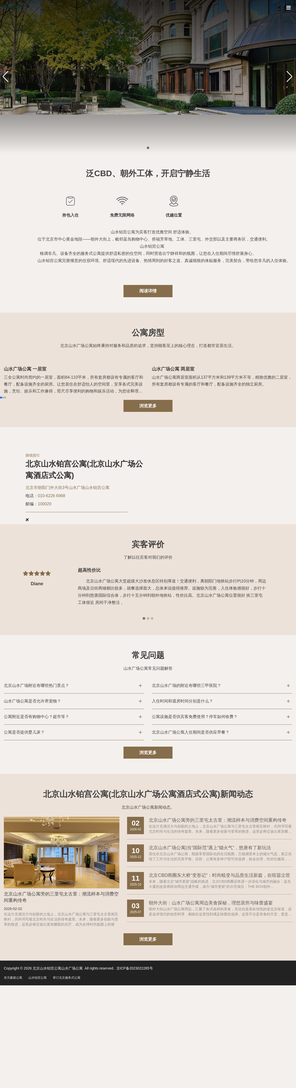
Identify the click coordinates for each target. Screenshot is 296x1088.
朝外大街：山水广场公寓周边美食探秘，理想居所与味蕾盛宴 (211, 976)
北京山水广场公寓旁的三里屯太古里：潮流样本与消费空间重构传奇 (61, 970)
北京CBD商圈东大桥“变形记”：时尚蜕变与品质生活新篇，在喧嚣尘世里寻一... (219, 949)
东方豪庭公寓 (13, 1052)
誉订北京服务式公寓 (66, 1052)
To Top (286, 1074)
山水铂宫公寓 (37, 1052)
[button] (148, 148)
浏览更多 (148, 477)
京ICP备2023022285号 (134, 1042)
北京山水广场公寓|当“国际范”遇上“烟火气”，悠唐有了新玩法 (210, 921)
